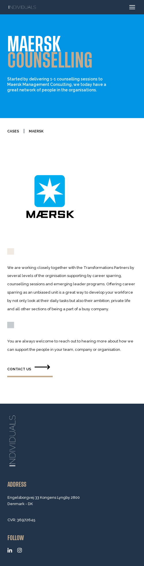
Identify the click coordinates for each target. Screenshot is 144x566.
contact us (19, 369)
